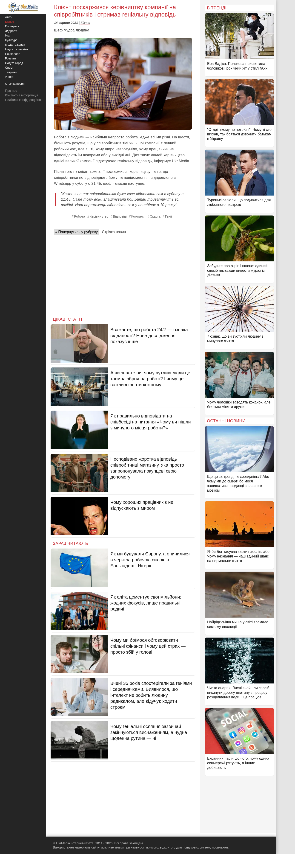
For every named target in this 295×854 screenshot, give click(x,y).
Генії (168, 216)
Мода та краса (15, 44)
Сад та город (14, 63)
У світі (9, 76)
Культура (11, 40)
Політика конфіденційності (25, 100)
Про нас (11, 90)
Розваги (10, 58)
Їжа (7, 35)
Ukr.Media (180, 161)
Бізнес (85, 23)
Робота (79, 216)
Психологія (12, 54)
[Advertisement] (123, 274)
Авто (8, 17)
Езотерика (12, 26)
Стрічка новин (114, 232)
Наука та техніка (16, 49)
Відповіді (119, 216)
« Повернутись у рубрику (76, 232)
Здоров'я (11, 31)
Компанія (138, 216)
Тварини (11, 72)
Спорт (9, 67)
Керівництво (99, 216)
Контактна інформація (21, 95)
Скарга (155, 216)
